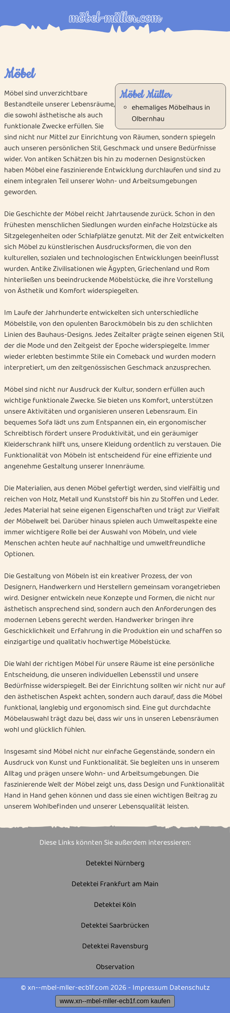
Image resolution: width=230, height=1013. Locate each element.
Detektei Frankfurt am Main (115, 884)
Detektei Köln (115, 905)
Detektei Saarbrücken (115, 925)
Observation (115, 967)
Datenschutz (189, 987)
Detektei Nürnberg (115, 863)
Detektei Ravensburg (115, 946)
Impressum (150, 987)
